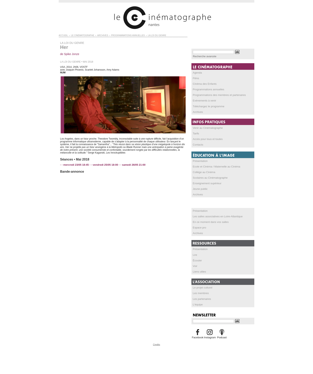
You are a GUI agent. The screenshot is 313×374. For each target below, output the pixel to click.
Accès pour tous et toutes (206, 138)
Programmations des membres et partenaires (217, 94)
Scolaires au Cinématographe (208, 177)
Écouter (197, 259)
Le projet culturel (202, 286)
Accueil (62, 35)
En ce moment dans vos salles (209, 221)
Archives (197, 111)
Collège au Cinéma (203, 171)
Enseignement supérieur (206, 182)
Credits (156, 343)
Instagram (209, 336)
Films (196, 78)
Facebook (197, 336)
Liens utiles (199, 270)
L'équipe (197, 303)
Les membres (200, 292)
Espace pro (199, 226)
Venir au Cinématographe (206, 127)
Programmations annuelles (207, 89)
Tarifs (196, 133)
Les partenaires (201, 297)
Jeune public (199, 188)
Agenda (197, 72)
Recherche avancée (203, 56)
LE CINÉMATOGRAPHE (79, 35)
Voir (195, 265)
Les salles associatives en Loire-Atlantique (215, 215)
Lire (195, 253)
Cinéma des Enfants (203, 83)
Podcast (222, 336)
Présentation (199, 160)
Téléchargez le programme (207, 105)
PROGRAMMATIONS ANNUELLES (118, 35)
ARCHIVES (96, 35)
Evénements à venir (203, 100)
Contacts (197, 144)
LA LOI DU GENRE (143, 35)
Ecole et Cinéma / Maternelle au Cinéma (214, 165)
